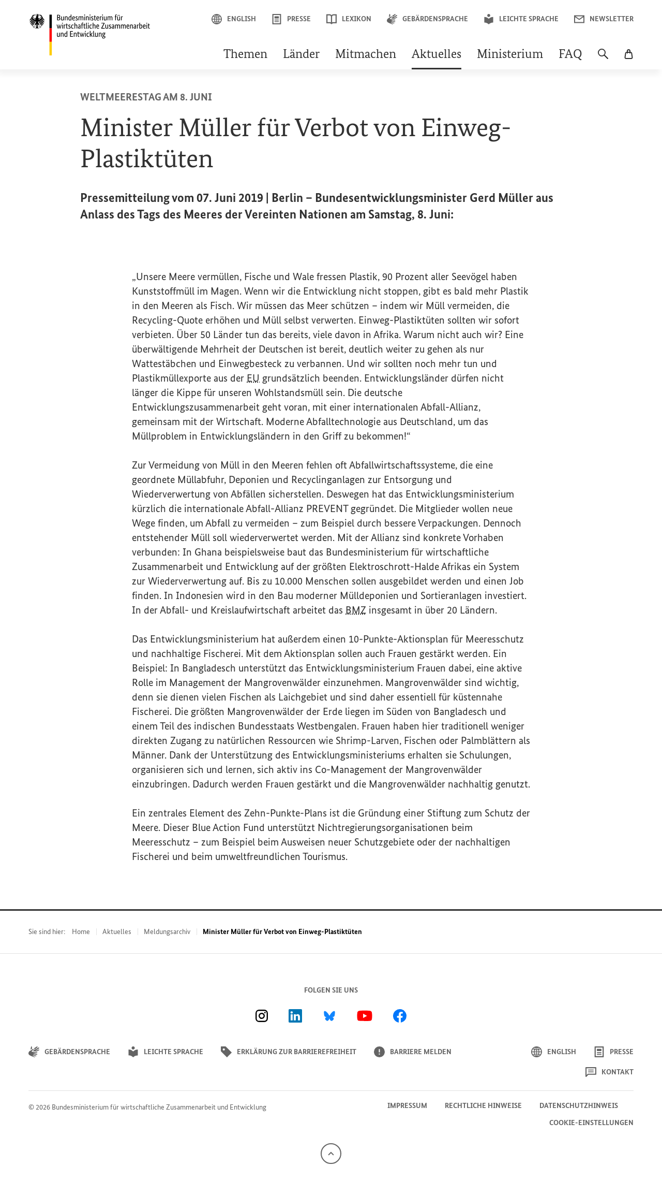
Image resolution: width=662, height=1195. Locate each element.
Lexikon (348, 19)
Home (81, 931)
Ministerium (510, 55)
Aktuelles (436, 55)
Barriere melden (413, 1051)
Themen (245, 55)
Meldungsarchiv (167, 931)
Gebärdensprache (427, 19)
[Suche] (603, 59)
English (234, 19)
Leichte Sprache (521, 19)
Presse (291, 19)
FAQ (570, 55)
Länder (301, 55)
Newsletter (604, 19)
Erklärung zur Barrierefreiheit (288, 1051)
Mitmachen (365, 55)
